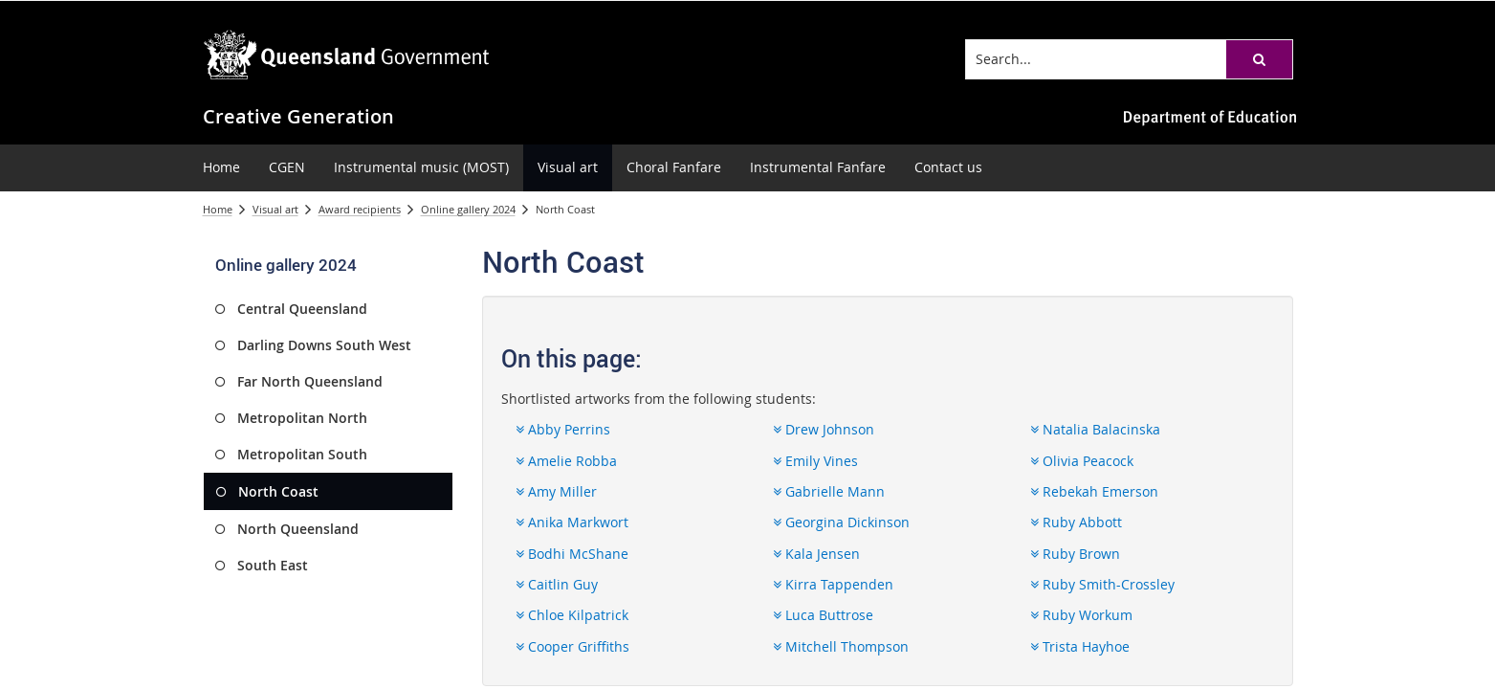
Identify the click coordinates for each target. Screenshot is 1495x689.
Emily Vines (815, 461)
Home (217, 209)
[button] (1258, 59)
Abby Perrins (563, 429)
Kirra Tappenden (833, 584)
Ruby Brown (1075, 554)
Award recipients (360, 209)
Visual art (275, 209)
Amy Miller (556, 491)
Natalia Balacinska (1095, 429)
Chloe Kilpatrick (572, 615)
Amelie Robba (566, 461)
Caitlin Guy (557, 584)
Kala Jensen (816, 554)
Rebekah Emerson (1094, 491)
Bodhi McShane (572, 554)
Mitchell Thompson (841, 646)
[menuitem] (221, 167)
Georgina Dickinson (841, 522)
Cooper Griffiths (572, 646)
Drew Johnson (823, 429)
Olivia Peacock (1081, 461)
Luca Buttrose (823, 615)
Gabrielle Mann (829, 491)
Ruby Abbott (1076, 522)
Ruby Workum (1081, 615)
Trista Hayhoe (1080, 646)
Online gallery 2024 (468, 209)
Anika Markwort (572, 522)
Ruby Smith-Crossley (1102, 584)
